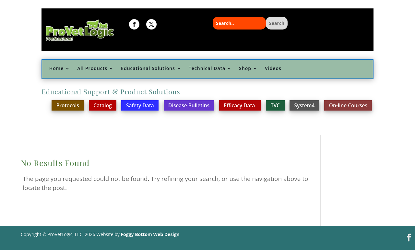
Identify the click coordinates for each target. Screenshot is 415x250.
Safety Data (140, 105)
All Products (92, 68)
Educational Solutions (148, 68)
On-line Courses (348, 105)
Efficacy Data (240, 105)
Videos (273, 68)
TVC (275, 105)
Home (56, 68)
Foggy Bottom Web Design (150, 234)
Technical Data (207, 68)
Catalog (102, 105)
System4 (304, 105)
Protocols (67, 105)
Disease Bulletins (188, 105)
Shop (245, 68)
